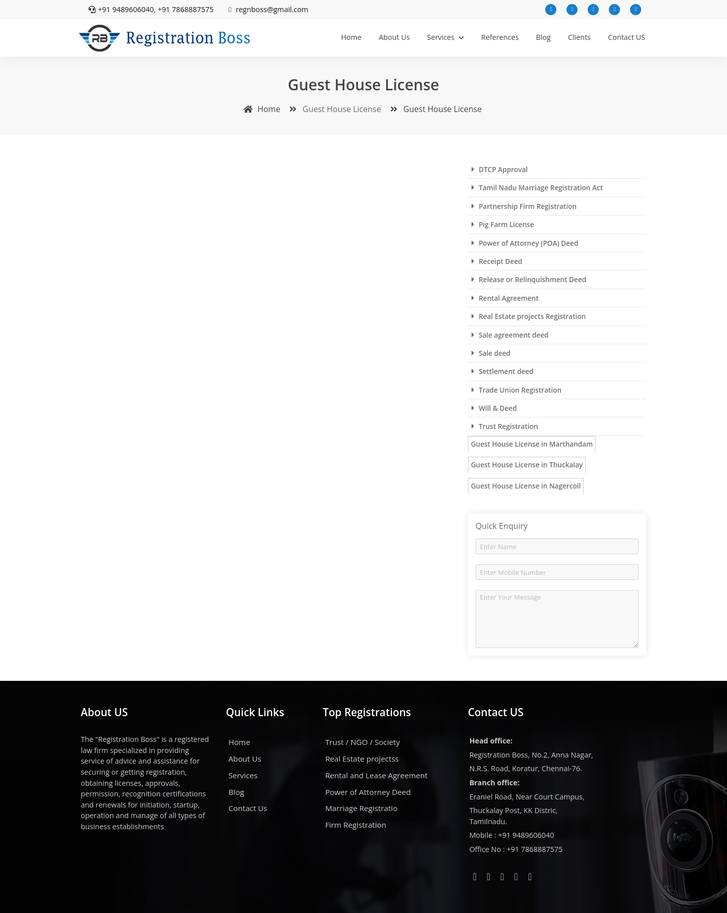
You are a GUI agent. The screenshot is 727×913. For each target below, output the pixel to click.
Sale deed (491, 353)
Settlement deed (503, 371)
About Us (394, 37)
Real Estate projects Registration (529, 316)
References (500, 37)
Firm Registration (355, 825)
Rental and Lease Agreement (376, 775)
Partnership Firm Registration (524, 206)
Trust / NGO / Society (362, 742)
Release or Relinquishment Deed (529, 279)
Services (445, 37)
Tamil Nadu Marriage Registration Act (537, 187)
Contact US (626, 37)
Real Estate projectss (362, 759)
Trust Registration (505, 426)
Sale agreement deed (510, 335)
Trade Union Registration (516, 390)
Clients (579, 37)
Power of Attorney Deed (367, 792)
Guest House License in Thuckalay (527, 464)
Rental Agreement (505, 298)
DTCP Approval (500, 169)
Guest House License (434, 109)
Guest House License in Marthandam (532, 444)
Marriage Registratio (361, 808)
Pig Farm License (503, 224)
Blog (543, 37)
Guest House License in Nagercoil (526, 486)
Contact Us (248, 808)
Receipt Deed (497, 261)
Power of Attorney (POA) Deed (525, 243)
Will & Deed (494, 408)
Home (351, 37)
